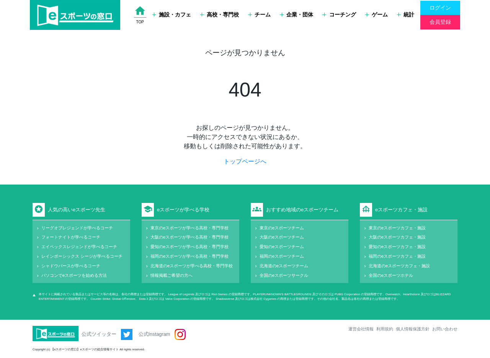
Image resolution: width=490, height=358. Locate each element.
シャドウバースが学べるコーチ (70, 265)
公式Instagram (162, 334)
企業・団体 (296, 14)
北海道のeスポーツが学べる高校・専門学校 (191, 265)
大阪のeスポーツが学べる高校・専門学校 (189, 237)
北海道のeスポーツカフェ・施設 (399, 265)
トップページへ (245, 161)
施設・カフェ (171, 14)
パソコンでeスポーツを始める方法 (74, 275)
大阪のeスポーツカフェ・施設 (397, 237)
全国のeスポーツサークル (284, 275)
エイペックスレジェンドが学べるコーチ (79, 246)
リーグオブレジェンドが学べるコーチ (77, 228)
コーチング (339, 14)
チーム (259, 14)
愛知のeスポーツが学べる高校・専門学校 (189, 246)
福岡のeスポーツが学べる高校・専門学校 (189, 256)
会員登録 (440, 22)
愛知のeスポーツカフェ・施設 (397, 246)
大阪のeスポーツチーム (282, 237)
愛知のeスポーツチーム (282, 246)
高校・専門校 (219, 14)
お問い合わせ (444, 329)
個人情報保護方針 (413, 329)
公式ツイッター (107, 334)
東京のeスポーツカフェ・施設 (397, 228)
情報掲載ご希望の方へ (171, 275)
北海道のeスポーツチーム (284, 265)
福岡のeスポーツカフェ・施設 (397, 256)
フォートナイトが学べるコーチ (70, 237)
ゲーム (376, 14)
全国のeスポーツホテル (391, 275)
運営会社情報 (361, 329)
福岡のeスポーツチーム (282, 256)
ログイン (440, 8)
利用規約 (384, 329)
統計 (405, 14)
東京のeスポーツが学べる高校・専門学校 (189, 228)
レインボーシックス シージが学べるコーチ (81, 256)
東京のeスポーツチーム (282, 228)
